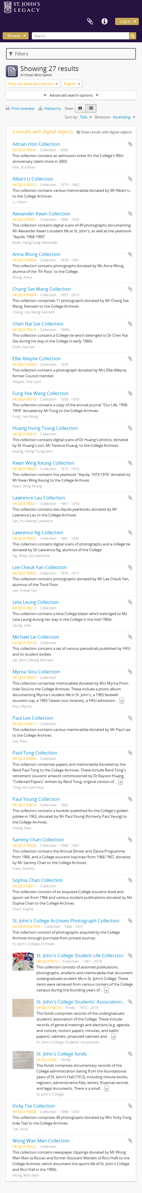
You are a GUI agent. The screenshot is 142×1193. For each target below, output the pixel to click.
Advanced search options (71, 95)
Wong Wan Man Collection (41, 1141)
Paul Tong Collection (34, 753)
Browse (14, 35)
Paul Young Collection (36, 799)
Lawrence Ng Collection (37, 532)
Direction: (103, 117)
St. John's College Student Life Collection (79, 955)
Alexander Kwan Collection (41, 213)
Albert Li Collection (32, 179)
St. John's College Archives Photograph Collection (65, 921)
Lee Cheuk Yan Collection (39, 567)
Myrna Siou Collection (36, 672)
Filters (18, 54)
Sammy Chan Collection (38, 839)
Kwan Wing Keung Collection (43, 463)
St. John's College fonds (61, 1054)
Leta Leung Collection (35, 602)
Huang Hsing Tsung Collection (45, 428)
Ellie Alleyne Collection (36, 358)
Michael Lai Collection (35, 637)
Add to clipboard (130, 144)
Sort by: (71, 117)
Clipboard (90, 21)
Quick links (104, 21)
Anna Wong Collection (36, 254)
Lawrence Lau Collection (38, 498)
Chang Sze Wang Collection (41, 289)
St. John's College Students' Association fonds (85, 1002)
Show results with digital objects (104, 132)
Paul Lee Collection (33, 718)
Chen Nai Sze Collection (37, 324)
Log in (125, 21)
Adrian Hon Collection (36, 144)
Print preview (20, 108)
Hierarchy (50, 108)
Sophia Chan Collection (37, 880)
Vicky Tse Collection (33, 1106)
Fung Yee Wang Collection (40, 393)
